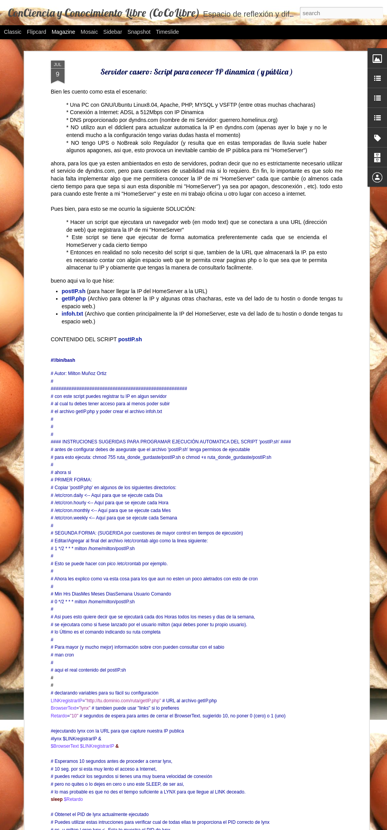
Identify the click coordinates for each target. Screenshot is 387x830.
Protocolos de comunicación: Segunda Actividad (178, 734)
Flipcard (36, 32)
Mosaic (89, 32)
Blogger (268, 825)
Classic (12, 32)
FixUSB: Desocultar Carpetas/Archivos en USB (179, 645)
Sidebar (112, 32)
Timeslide (167, 32)
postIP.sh (130, 231)
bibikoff (212, 825)
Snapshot (139, 32)
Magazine (63, 32)
